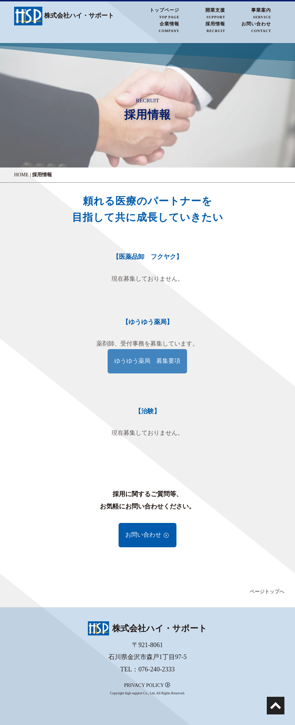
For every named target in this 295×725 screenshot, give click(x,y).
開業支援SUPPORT (215, 13)
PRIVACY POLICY (147, 685)
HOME (21, 174)
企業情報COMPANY (169, 27)
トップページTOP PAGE (164, 13)
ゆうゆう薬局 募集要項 (147, 361)
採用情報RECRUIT (215, 27)
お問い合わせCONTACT (256, 27)
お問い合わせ (147, 534)
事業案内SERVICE (261, 13)
